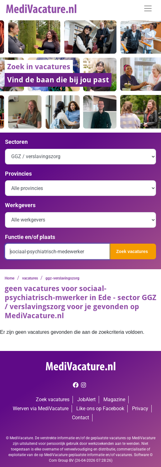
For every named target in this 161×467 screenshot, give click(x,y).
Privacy (140, 408)
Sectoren (16, 142)
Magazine (114, 399)
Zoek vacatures (132, 251)
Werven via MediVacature (41, 408)
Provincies (18, 173)
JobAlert (86, 399)
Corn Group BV (61, 460)
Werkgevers (20, 205)
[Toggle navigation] (148, 8)
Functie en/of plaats (30, 237)
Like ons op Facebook (100, 408)
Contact (80, 418)
